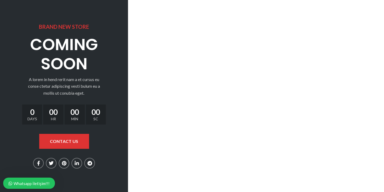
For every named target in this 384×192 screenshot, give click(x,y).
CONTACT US (64, 141)
